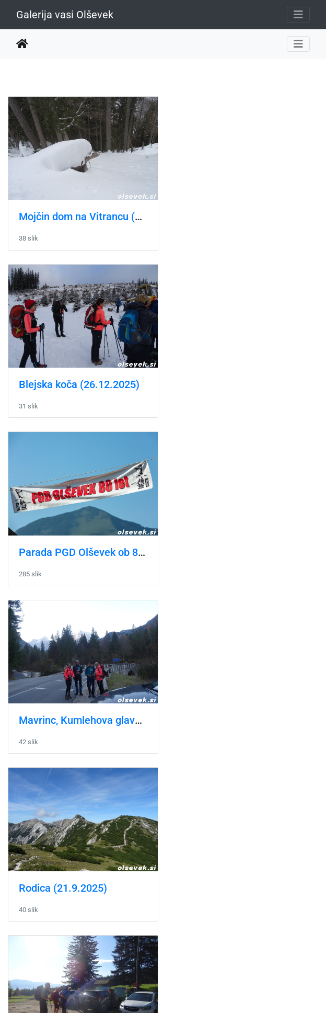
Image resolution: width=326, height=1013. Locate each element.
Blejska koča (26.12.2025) (242, 214)
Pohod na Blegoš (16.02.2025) (89, 877)
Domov (22, 44)
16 (199, 950)
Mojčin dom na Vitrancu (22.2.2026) (102, 214)
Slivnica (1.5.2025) (62, 711)
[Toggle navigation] (298, 14)
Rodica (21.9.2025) (63, 546)
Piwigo (183, 991)
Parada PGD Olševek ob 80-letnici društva (116, 380)
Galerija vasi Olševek (64, 14)
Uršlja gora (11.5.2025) (235, 546)
